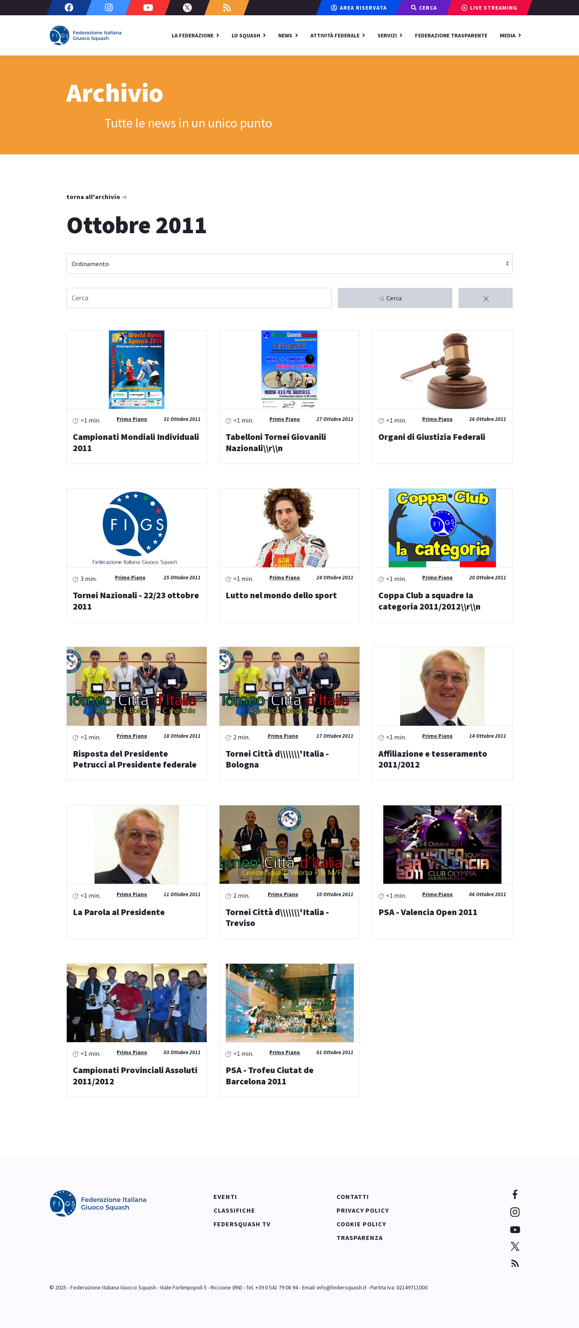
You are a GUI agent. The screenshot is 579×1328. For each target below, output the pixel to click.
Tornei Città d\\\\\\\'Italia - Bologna (277, 759)
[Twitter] (187, 7)
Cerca (390, 298)
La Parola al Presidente (119, 911)
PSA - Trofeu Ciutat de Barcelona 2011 (270, 1075)
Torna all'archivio (97, 197)
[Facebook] (69, 7)
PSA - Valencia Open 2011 (428, 911)
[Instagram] (108, 7)
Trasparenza (360, 1238)
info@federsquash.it (341, 1287)
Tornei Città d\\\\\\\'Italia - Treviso (277, 917)
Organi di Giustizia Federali (431, 436)
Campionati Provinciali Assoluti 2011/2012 (135, 1075)
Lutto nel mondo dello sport (281, 595)
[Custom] (226, 7)
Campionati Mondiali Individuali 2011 (136, 442)
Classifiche (234, 1210)
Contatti (353, 1197)
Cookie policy (361, 1224)
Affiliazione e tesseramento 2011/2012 (432, 759)
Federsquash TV (242, 1224)
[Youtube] (147, 7)
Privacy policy (363, 1210)
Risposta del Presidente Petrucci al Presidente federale (135, 759)
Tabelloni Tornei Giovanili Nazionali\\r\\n (276, 442)
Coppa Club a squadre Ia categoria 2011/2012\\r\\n (429, 600)
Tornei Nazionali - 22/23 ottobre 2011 (136, 600)
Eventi (225, 1197)
